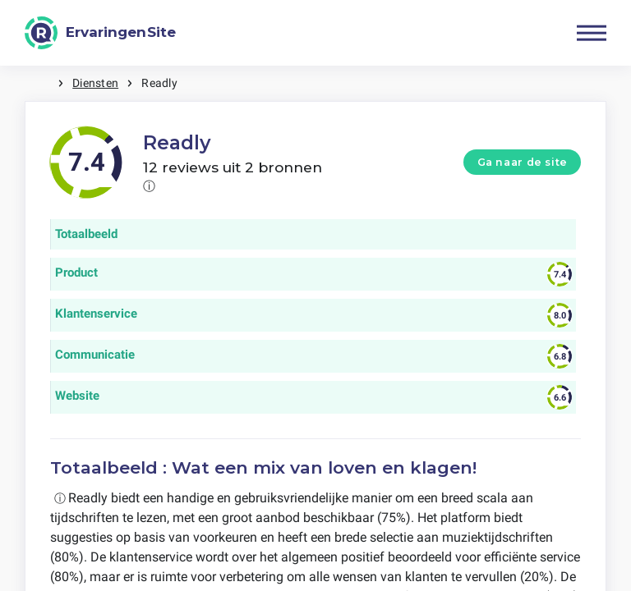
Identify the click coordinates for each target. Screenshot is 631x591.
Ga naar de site (522, 162)
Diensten (95, 82)
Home (41, 83)
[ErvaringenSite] (100, 33)
